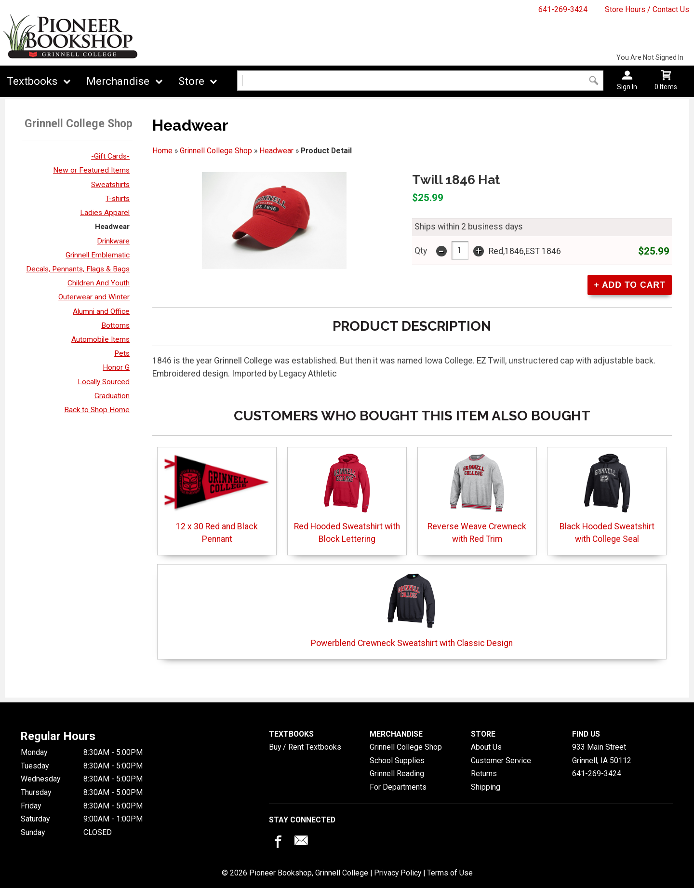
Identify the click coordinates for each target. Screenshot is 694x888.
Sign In (627, 87)
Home (162, 150)
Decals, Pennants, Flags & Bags (78, 269)
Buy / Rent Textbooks (305, 747)
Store (191, 81)
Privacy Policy (397, 872)
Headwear (112, 226)
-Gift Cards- (110, 156)
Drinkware (113, 241)
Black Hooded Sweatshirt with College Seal (607, 498)
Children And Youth (98, 283)
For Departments (398, 787)
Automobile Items (100, 339)
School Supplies (397, 760)
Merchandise (117, 81)
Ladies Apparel (105, 212)
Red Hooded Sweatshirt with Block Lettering (347, 498)
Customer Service (501, 760)
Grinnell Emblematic (98, 255)
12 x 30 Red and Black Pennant (217, 498)
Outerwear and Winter (94, 297)
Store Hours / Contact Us (647, 9)
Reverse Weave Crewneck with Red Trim (476, 498)
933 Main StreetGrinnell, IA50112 (601, 753)
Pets (122, 353)
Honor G (116, 367)
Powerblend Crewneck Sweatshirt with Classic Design (412, 608)
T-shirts (118, 198)
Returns (484, 773)
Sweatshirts (110, 184)
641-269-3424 (562, 9)
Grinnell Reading (397, 773)
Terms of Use (450, 872)
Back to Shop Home (97, 409)
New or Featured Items (91, 170)
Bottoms (115, 325)
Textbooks (32, 81)
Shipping (485, 787)
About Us (486, 747)
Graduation (112, 395)
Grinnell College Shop (216, 150)
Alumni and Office (101, 311)
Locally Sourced (104, 381)
